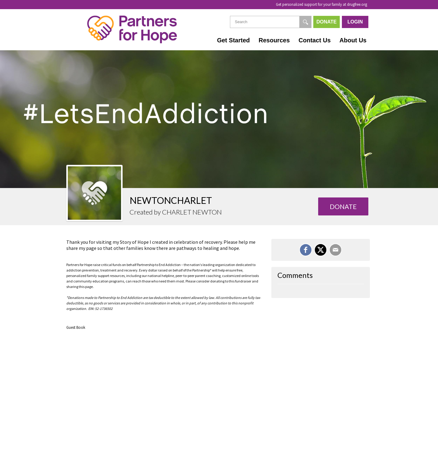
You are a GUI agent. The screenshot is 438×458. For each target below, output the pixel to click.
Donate (326, 21)
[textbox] (270, 22)
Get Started (233, 40)
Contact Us (315, 40)
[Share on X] (320, 249)
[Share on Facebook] (305, 249)
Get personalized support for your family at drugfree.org (321, 4)
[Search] (305, 22)
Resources (274, 40)
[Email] (335, 249)
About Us (353, 40)
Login (355, 21)
